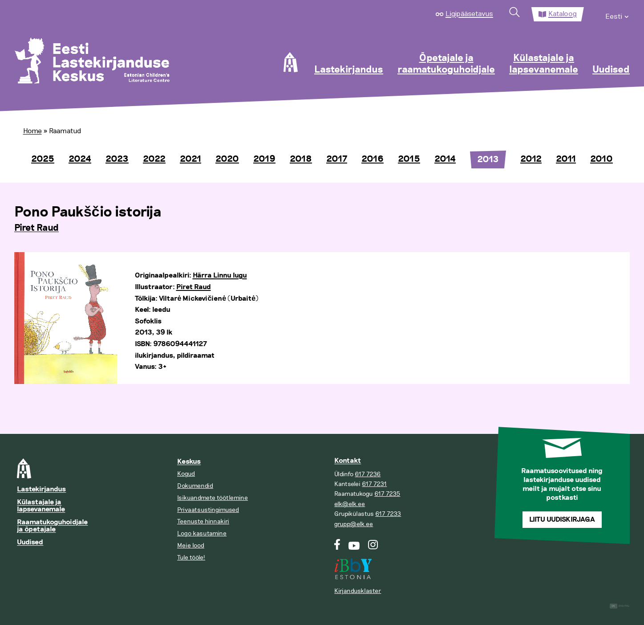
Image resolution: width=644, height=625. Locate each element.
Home (32, 131)
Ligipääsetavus (469, 13)
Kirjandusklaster (357, 591)
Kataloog (562, 13)
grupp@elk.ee (353, 524)
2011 (566, 159)
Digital (620, 606)
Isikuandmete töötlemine (212, 498)
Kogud (186, 474)
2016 (372, 159)
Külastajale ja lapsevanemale (543, 64)
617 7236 (368, 474)
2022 (154, 159)
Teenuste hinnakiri (203, 521)
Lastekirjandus (348, 70)
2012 (531, 159)
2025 (42, 159)
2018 (301, 159)
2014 (445, 159)
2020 (227, 159)
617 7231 (374, 484)
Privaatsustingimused (208, 510)
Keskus (189, 461)
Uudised (611, 70)
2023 (117, 159)
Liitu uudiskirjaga (562, 519)
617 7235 (387, 494)
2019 (264, 159)
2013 (488, 159)
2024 (80, 159)
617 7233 (388, 514)
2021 (190, 159)
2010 (601, 159)
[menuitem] (617, 14)
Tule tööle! (191, 557)
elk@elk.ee (349, 504)
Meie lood (190, 545)
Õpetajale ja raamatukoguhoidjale (446, 64)
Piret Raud (36, 228)
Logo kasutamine (202, 533)
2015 (409, 159)
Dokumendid (195, 486)
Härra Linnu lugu (220, 275)
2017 (336, 159)
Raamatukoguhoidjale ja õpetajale (52, 526)
